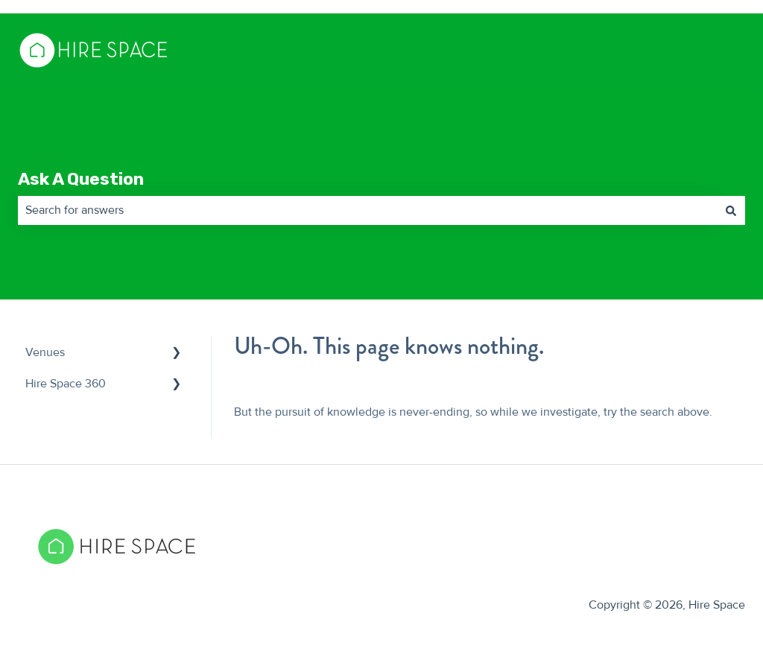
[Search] (731, 210)
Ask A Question (81, 178)
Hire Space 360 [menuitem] (65, 383)
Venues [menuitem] (45, 352)
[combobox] (367, 210)
